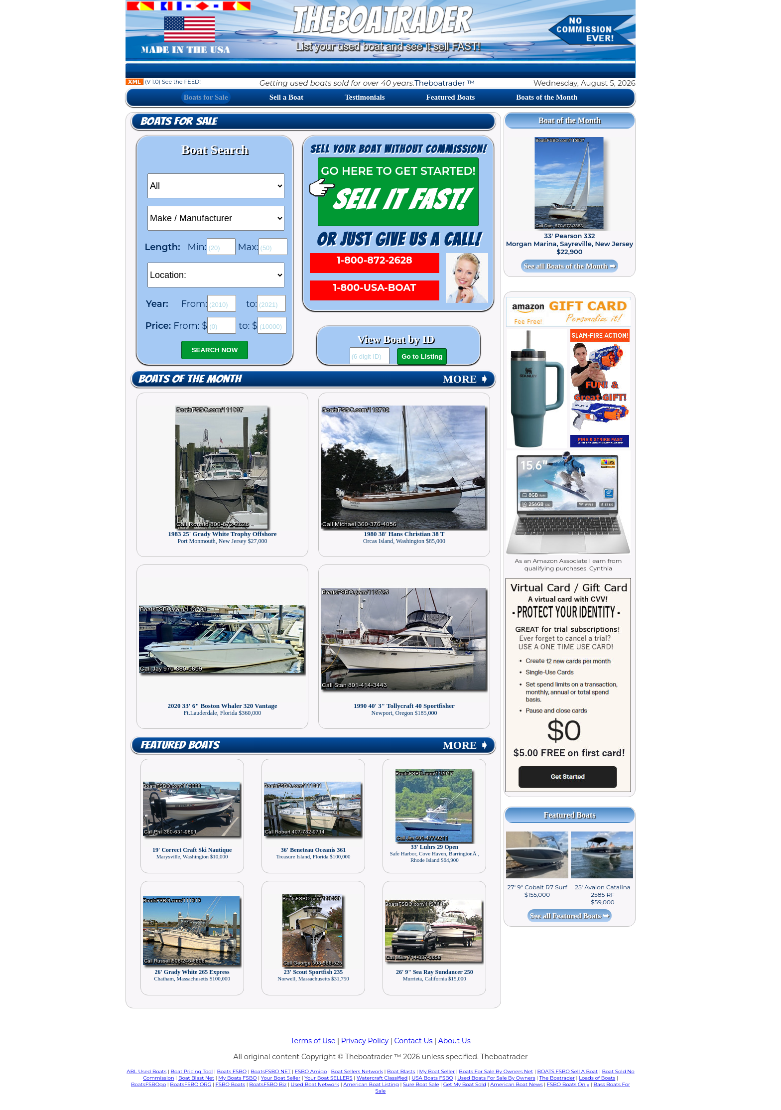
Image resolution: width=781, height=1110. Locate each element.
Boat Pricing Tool (191, 1071)
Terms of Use (312, 1040)
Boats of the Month (546, 97)
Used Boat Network (315, 1084)
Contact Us (413, 1040)
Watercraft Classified (382, 1078)
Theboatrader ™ (444, 83)
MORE (466, 379)
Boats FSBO (232, 1071)
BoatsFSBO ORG (190, 1084)
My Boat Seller (437, 1071)
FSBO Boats (231, 1084)
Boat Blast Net (196, 1078)
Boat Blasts (401, 1071)
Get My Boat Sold (464, 1084)
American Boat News (516, 1084)
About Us (454, 1040)
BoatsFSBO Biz (267, 1084)
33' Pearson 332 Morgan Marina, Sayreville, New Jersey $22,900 (570, 244)
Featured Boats (450, 97)
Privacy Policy (365, 1040)
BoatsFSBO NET (270, 1071)
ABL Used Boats (146, 1071)
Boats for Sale (206, 97)
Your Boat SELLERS (328, 1078)
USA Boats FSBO (432, 1078)
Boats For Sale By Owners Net (496, 1071)
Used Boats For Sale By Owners (496, 1078)
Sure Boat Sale (421, 1084)
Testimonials (365, 97)
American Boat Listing (371, 1084)
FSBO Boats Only (568, 1084)
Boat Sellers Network (357, 1071)
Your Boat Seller (280, 1078)
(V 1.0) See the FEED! (163, 81)
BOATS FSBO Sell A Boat (567, 1071)
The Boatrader (557, 1078)
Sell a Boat (286, 97)
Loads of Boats (597, 1078)
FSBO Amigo (311, 1071)
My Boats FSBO (237, 1078)
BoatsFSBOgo (148, 1084)
